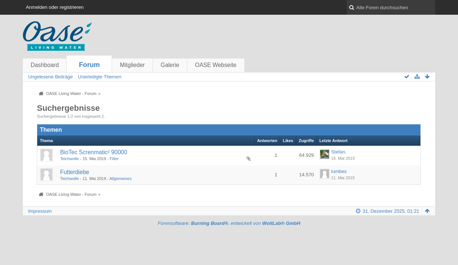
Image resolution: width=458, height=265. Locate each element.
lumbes (339, 171)
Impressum (40, 211)
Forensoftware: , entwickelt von (229, 223)
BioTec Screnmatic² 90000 (93, 152)
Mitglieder (132, 65)
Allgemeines (120, 178)
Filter (114, 158)
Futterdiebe (74, 172)
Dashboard (45, 65)
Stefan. (338, 152)
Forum (89, 64)
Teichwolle (69, 158)
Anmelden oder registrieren (55, 7)
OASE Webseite (215, 65)
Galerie (170, 65)
